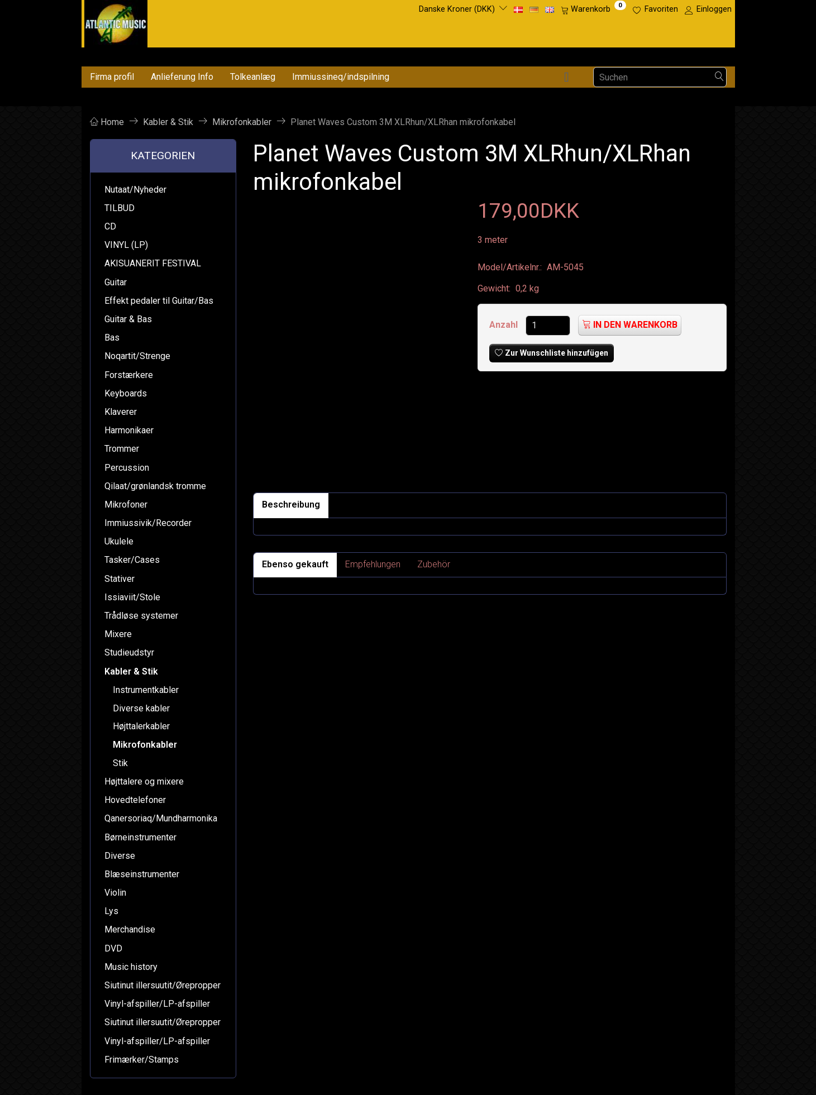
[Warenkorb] (593, 9)
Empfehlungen (372, 564)
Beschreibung (291, 504)
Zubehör (433, 564)
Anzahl (504, 324)
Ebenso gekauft (295, 564)
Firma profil (112, 76)
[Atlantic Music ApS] (115, 21)
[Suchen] (719, 77)
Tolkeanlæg (252, 76)
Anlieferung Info (182, 76)
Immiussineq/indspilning (340, 76)
